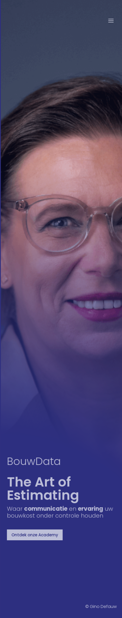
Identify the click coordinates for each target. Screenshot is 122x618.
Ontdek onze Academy (35, 535)
